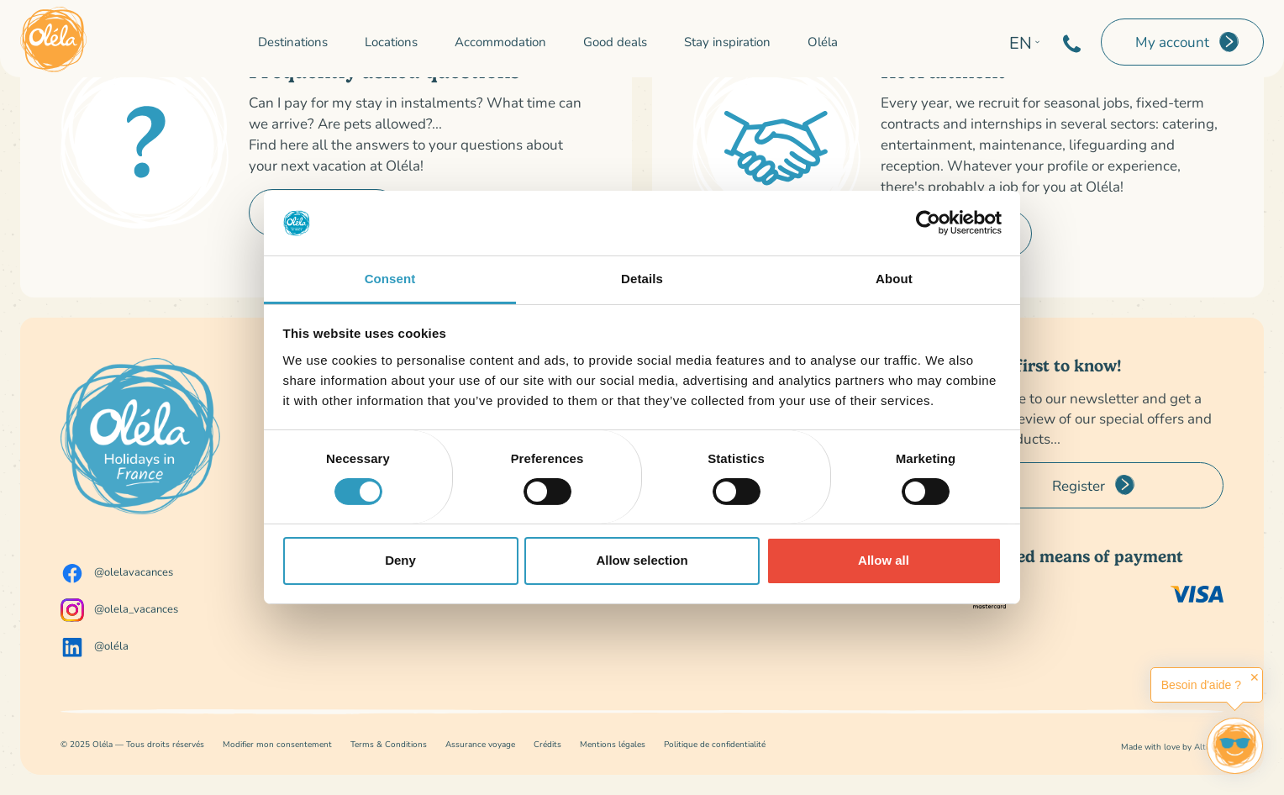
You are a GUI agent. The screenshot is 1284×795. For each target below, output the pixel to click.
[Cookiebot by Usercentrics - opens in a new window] (928, 222)
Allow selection (641, 560)
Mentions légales (612, 744)
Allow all (883, 560)
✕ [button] (1255, 677)
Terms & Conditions (388, 744)
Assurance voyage (480, 744)
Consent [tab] (390, 278)
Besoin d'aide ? (1201, 685)
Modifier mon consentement (277, 744)
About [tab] (894, 278)
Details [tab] (642, 278)
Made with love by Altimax (1172, 746)
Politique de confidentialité (715, 744)
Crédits (547, 744)
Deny (400, 560)
